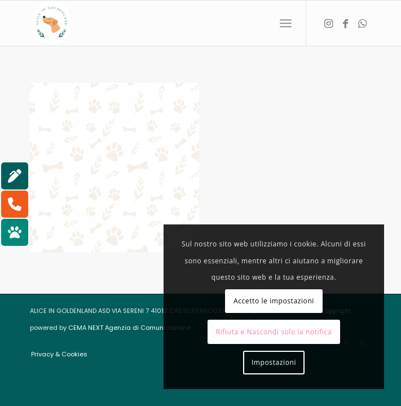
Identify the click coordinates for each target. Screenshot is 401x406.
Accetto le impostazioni (273, 301)
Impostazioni (274, 362)
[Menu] (286, 23)
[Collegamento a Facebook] (345, 23)
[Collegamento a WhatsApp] (362, 23)
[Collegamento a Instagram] (328, 23)
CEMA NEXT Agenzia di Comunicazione (129, 327)
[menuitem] (286, 23)
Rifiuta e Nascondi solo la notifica (274, 332)
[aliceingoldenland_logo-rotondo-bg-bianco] (166, 23)
